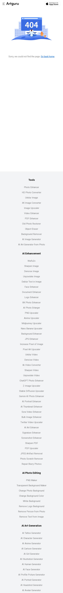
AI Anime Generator (31, 543)
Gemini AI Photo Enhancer (31, 396)
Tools (31, 179)
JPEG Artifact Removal (31, 453)
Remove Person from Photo (31, 511)
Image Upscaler (31, 208)
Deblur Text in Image (31, 281)
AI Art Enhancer (31, 427)
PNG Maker (31, 480)
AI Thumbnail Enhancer (31, 406)
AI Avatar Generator (31, 590)
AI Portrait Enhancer (31, 401)
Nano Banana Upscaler (31, 328)
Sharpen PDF (31, 443)
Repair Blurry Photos (31, 464)
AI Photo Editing (31, 472)
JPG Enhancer (31, 339)
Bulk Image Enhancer (31, 417)
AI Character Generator (31, 538)
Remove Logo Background (31, 506)
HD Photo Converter (31, 192)
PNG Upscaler (31, 313)
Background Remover (31, 234)
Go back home (47, 56)
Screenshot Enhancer (31, 438)
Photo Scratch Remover (31, 458)
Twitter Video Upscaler (32, 422)
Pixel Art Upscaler (31, 349)
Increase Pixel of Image (31, 344)
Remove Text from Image (31, 516)
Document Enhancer (31, 292)
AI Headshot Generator (31, 585)
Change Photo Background (31, 490)
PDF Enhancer (31, 218)
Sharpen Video (32, 370)
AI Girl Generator (31, 554)
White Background (31, 501)
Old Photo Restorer (31, 223)
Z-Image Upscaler (31, 386)
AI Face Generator (31, 569)
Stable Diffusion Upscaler (31, 391)
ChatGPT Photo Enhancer (32, 380)
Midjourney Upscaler (31, 323)
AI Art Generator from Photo (31, 244)
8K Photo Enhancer (31, 302)
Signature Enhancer (31, 432)
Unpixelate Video (31, 375)
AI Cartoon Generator (31, 548)
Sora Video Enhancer (31, 412)
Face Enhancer (31, 287)
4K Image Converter (31, 203)
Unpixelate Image (31, 276)
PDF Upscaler (31, 448)
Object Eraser (31, 229)
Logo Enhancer (31, 297)
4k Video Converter (31, 365)
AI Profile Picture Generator (31, 574)
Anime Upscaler (31, 318)
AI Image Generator (31, 239)
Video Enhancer (31, 213)
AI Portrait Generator (31, 580)
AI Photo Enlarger (31, 307)
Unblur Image (31, 197)
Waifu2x (31, 261)
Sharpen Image (31, 266)
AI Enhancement (31, 253)
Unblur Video (31, 354)
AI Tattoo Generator (31, 533)
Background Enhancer (31, 333)
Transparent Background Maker (31, 485)
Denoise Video (31, 360)
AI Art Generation (31, 525)
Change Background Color (31, 496)
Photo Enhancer (31, 187)
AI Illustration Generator (31, 559)
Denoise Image (31, 271)
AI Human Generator (31, 564)
